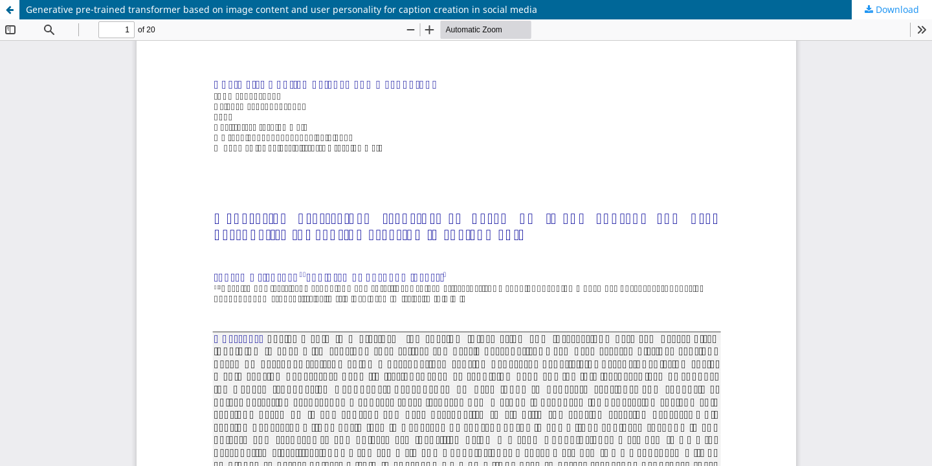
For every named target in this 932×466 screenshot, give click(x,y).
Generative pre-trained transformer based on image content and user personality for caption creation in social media (281, 9)
